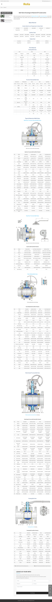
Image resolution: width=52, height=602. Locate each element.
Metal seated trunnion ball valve (31, 414)
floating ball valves (35, 16)
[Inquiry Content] (32, 588)
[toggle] (2, 4)
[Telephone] (24, 584)
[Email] (41, 581)
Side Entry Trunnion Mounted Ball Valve (32, 120)
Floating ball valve (31, 526)
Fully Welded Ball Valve (32, 274)
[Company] (41, 584)
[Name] (24, 581)
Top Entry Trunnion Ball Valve (32, 215)
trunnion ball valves (43, 16)
